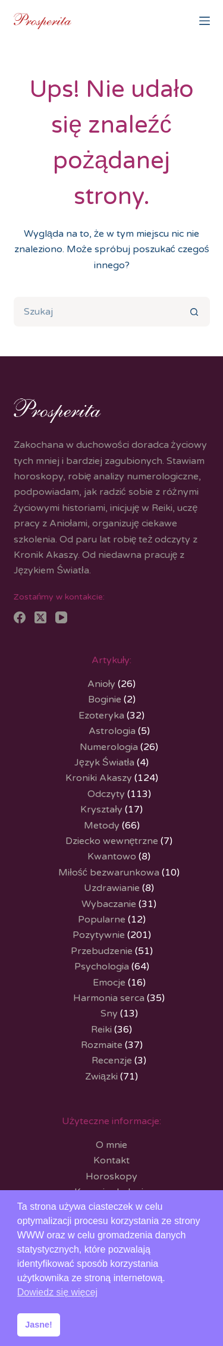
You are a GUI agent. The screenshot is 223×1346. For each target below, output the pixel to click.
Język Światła (104, 762)
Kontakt (111, 1160)
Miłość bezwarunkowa (108, 872)
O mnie (111, 1145)
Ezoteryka (101, 715)
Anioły (101, 684)
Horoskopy (111, 1176)
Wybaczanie (108, 904)
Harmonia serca (109, 998)
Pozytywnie (99, 935)
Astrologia (112, 731)
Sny (109, 1013)
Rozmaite (102, 1045)
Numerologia (109, 747)
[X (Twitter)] (40, 617)
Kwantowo (111, 856)
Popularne (101, 919)
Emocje (109, 983)
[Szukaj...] (97, 312)
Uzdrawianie (112, 888)
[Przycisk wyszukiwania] (195, 312)
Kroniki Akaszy (98, 778)
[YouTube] (61, 617)
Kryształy (101, 809)
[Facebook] (20, 617)
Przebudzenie (102, 951)
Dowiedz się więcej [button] (57, 1292)
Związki (101, 1077)
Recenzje (112, 1060)
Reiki (101, 1030)
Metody (102, 826)
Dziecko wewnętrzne (112, 841)
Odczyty (106, 794)
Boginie (104, 699)
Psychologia (101, 966)
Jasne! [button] (38, 1324)
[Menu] (204, 20)
